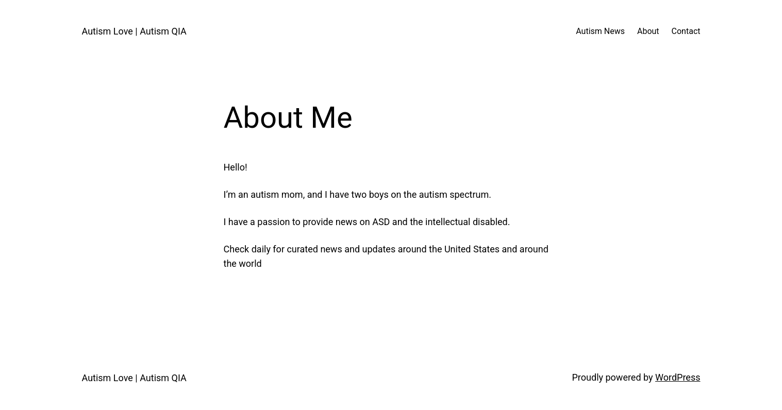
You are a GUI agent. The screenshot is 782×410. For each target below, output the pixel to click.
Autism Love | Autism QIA (134, 31)
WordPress (677, 377)
